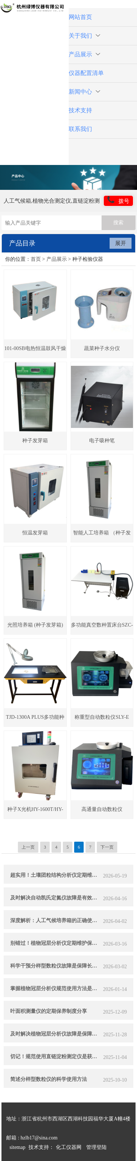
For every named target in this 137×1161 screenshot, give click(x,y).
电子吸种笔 (102, 440)
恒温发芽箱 (35, 533)
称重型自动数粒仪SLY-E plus (102, 720)
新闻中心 (84, 92)
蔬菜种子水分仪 (102, 348)
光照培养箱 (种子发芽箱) (35, 625)
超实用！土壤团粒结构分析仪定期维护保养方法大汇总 (55, 875)
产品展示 (84, 54)
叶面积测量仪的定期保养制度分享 (48, 1011)
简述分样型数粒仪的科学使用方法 (48, 1079)
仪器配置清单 (86, 73)
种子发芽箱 (35, 440)
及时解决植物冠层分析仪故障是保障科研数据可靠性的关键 (55, 1034)
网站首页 (80, 17)
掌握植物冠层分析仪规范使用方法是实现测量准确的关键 (55, 988)
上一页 (28, 847)
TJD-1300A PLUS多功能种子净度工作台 (35, 720)
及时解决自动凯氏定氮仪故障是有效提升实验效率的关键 (55, 898)
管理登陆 (96, 1147)
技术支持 (80, 110)
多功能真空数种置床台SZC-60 (102, 628)
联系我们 (80, 129)
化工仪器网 (68, 1147)
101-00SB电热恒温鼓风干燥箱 (35, 352)
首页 (36, 259)
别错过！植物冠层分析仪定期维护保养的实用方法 (55, 943)
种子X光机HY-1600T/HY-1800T (35, 813)
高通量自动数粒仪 (101, 809)
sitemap (17, 1147)
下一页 (107, 847)
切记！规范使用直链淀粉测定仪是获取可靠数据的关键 (55, 1056)
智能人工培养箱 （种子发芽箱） (102, 536)
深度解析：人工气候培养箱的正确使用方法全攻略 (55, 920)
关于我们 (84, 36)
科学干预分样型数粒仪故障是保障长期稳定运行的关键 (55, 966)
